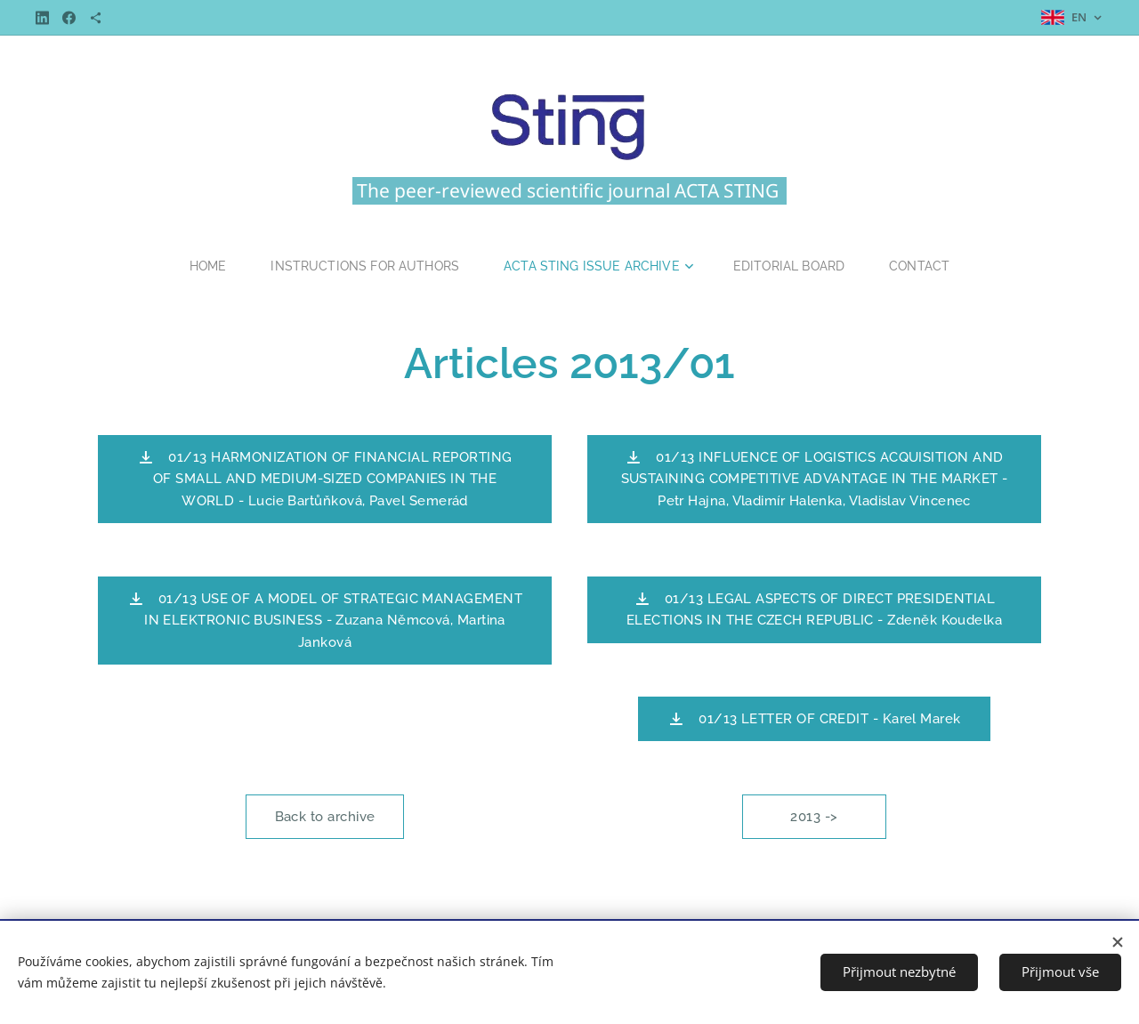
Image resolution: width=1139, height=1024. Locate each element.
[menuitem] (202, 266)
